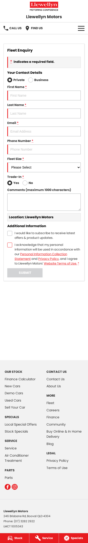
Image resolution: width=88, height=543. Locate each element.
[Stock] (14, 538)
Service (11, 448)
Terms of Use (57, 467)
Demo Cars (14, 393)
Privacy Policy (57, 460)
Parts (9, 477)
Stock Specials (16, 431)
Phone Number (44, 146)
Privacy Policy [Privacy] (48, 259)
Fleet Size (44, 164)
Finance (52, 417)
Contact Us (55, 379)
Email (44, 128)
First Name (44, 92)
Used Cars (13, 400)
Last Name (44, 110)
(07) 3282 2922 (24, 521)
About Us (53, 386)
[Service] (43, 538)
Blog (50, 443)
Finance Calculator (20, 379)
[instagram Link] (15, 487)
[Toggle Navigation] (81, 28)
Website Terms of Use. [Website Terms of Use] (60, 263)
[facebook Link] (8, 487)
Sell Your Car (15, 407)
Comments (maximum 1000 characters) (44, 199)
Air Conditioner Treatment (17, 458)
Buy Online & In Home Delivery (64, 434)
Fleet (50, 403)
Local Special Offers (21, 424)
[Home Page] (44, 6)
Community (56, 424)
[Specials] (73, 538)
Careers (52, 410)
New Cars (12, 386)
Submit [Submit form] (25, 272)
